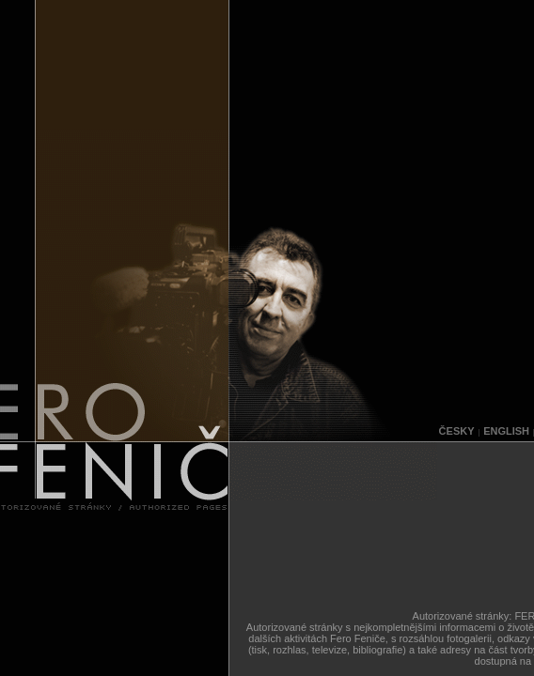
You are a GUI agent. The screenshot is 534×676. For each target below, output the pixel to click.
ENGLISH (506, 431)
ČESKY (457, 431)
